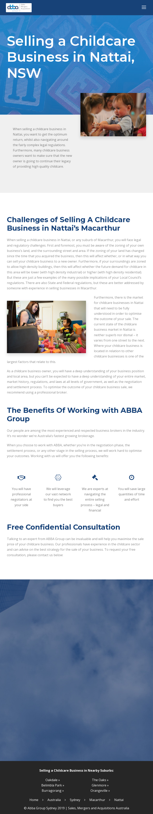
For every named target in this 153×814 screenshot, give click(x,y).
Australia (54, 800)
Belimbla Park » (52, 785)
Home (33, 800)
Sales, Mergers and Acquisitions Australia (98, 808)
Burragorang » (53, 790)
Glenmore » (100, 785)
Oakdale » (52, 780)
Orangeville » (100, 790)
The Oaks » (100, 780)
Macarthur (97, 800)
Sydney (75, 800)
